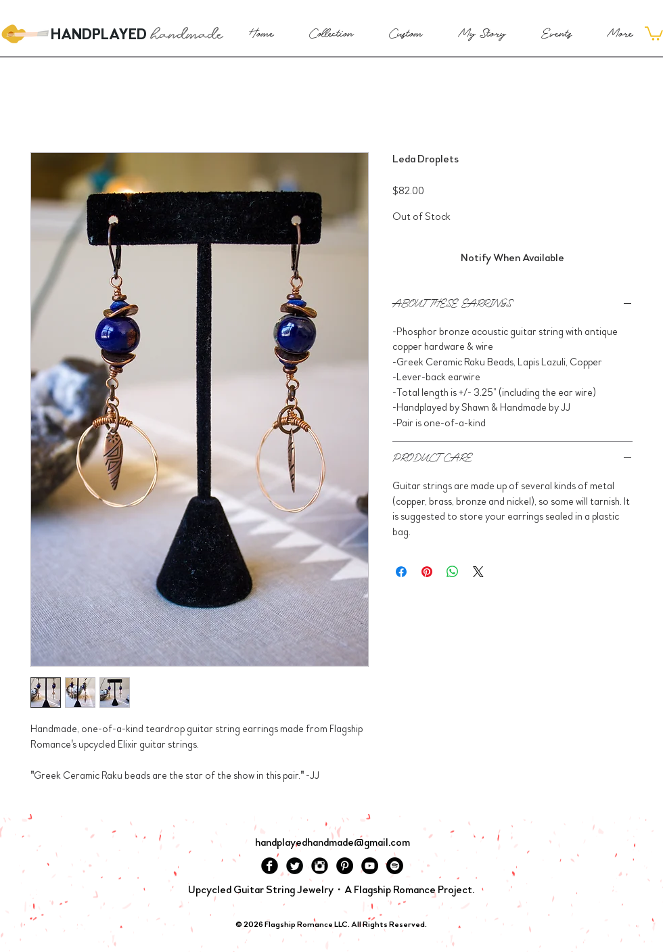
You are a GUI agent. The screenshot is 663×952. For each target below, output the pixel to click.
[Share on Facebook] (401, 572)
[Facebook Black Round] (269, 865)
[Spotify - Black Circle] (394, 865)
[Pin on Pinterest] (427, 572)
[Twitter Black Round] (294, 865)
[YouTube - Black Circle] (369, 865)
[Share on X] (478, 572)
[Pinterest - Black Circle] (344, 865)
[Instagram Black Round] (319, 865)
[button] (654, 33)
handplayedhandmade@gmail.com (332, 842)
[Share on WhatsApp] (452, 572)
